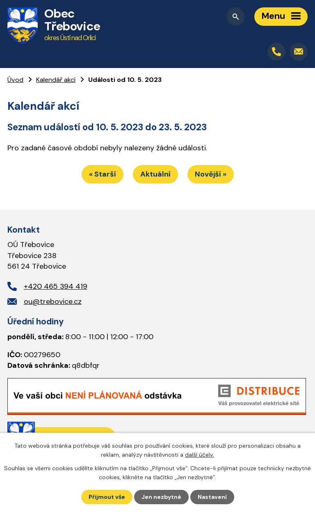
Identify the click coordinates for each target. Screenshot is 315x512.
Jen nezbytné (161, 497)
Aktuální (155, 174)
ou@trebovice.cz (53, 301)
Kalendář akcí (55, 79)
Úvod (15, 79)
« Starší (102, 174)
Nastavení (212, 497)
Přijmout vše (107, 497)
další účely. (199, 454)
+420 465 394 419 (55, 286)
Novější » (210, 174)
